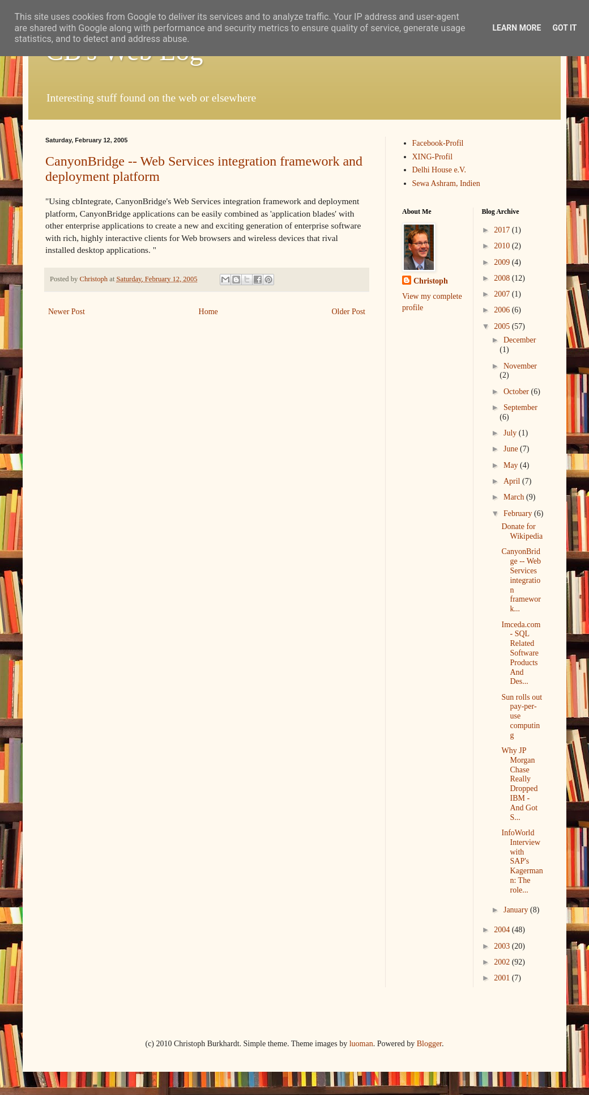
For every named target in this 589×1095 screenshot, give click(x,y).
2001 (503, 978)
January (516, 910)
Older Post (349, 311)
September (520, 407)
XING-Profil (432, 157)
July (511, 433)
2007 (503, 294)
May (511, 465)
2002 (503, 962)
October (517, 391)
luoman (361, 1043)
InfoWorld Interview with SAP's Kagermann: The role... (522, 861)
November (520, 366)
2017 (503, 230)
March (514, 497)
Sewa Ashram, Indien (446, 183)
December (519, 340)
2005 (503, 326)
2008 (503, 278)
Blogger (429, 1043)
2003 (503, 946)
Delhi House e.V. (439, 170)
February (518, 513)
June (511, 449)
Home (208, 311)
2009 (503, 262)
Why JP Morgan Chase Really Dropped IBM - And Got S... (519, 784)
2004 (503, 929)
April (512, 481)
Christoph (430, 281)
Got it (564, 27)
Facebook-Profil (438, 143)
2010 (503, 246)
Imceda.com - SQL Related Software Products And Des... (520, 653)
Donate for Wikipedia (522, 531)
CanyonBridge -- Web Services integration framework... (521, 580)
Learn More (516, 27)
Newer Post (66, 311)
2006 (503, 310)
